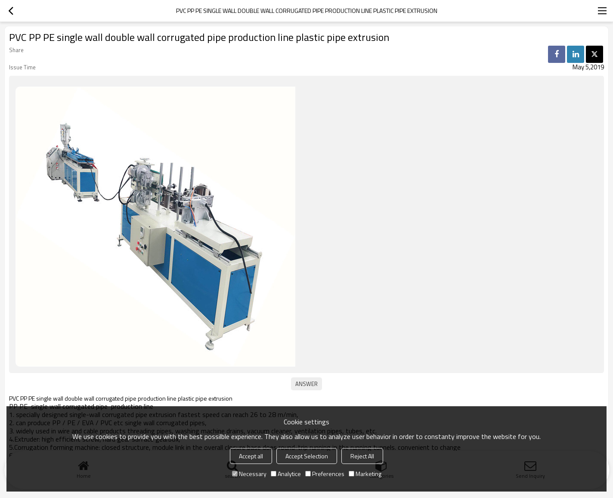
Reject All (362, 456)
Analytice (286, 473)
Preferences (324, 473)
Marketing (365, 473)
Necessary (249, 473)
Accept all (251, 456)
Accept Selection (306, 456)
